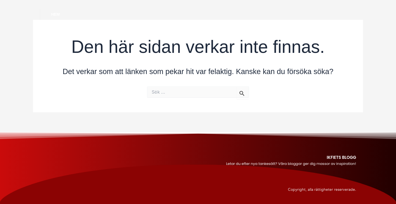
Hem (55, 14)
